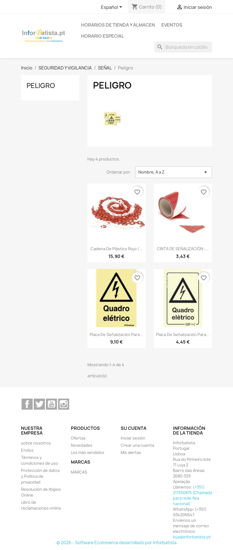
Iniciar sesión (133, 438)
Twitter (39, 404)
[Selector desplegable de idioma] (112, 7)
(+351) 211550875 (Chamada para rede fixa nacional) (192, 495)
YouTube (51, 404)
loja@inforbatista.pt (192, 536)
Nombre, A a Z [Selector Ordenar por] (173, 172)
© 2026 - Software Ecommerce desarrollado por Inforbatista (116, 543)
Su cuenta (133, 428)
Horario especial (102, 36)
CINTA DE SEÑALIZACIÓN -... (183, 248)
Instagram (63, 404)
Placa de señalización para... (116, 334)
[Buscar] (183, 47)
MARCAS (79, 472)
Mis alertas (131, 452)
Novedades (81, 445)
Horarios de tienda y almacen (118, 25)
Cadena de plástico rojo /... (116, 248)
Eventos (171, 25)
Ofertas (78, 438)
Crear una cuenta (137, 445)
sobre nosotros (36, 443)
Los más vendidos (87, 452)
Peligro (41, 85)
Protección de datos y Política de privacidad (40, 476)
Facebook (27, 404)
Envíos (27, 450)
